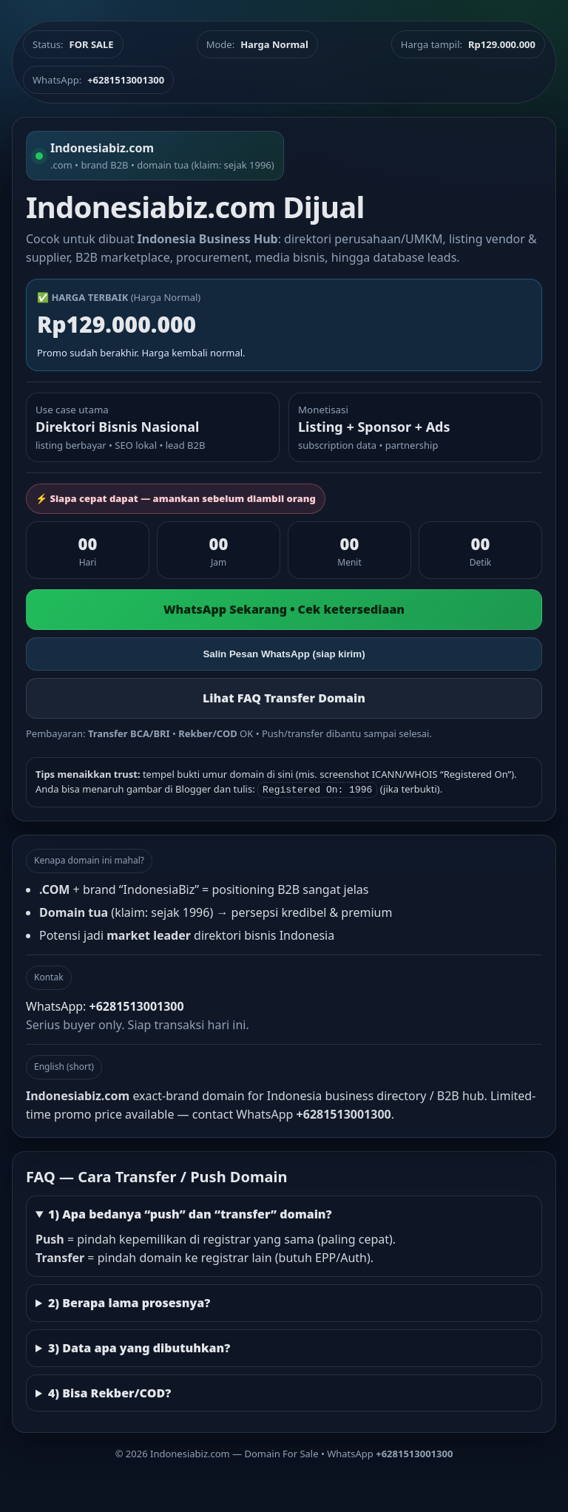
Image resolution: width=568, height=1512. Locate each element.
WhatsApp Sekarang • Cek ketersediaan (284, 609)
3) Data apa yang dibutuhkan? (139, 1346)
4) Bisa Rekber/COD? (109, 1391)
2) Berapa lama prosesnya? (129, 1301)
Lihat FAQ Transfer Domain (284, 698)
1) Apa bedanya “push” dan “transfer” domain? (190, 1212)
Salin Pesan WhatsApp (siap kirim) (284, 654)
